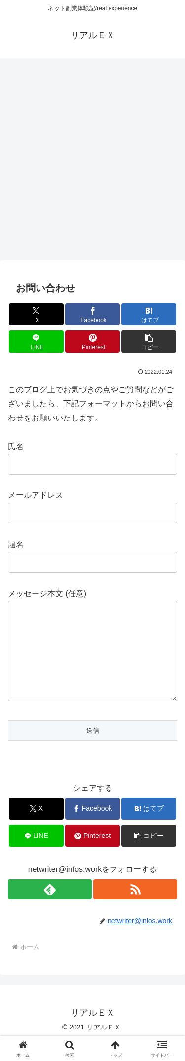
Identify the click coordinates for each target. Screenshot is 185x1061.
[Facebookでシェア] (92, 314)
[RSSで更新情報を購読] (135, 909)
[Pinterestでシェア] (92, 341)
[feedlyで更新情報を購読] (50, 909)
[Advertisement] (92, 162)
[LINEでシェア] (36, 341)
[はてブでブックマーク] (148, 314)
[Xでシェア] (36, 314)
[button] (148, 341)
